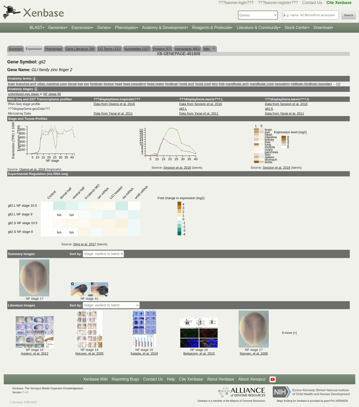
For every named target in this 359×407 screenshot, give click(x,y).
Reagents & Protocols (211, 27)
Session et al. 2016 (177, 167)
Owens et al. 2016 (32, 169)
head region (155, 84)
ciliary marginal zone (52, 84)
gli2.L (183, 109)
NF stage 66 (52, 94)
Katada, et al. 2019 (144, 353)
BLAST (36, 27)
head (118, 84)
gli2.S (269, 109)
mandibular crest (261, 84)
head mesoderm (134, 84)
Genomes (57, 27)
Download (322, 27)
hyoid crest (203, 84)
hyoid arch (187, 84)
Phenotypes (125, 27)
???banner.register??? (278, 2)
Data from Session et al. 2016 (200, 104)
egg (80, 84)
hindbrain (172, 84)
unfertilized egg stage (24, 94)
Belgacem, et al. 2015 (199, 353)
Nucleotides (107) (137, 49)
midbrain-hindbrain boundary (311, 84)
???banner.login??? (236, 2)
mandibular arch (237, 84)
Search (348, 15)
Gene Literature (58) (80, 49)
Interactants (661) (187, 49)
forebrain (96, 84)
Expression (81, 27)
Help (171, 379)
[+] (338, 84)
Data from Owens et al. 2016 (114, 104)
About (252, 379)
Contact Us (312, 2)
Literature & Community (257, 27)
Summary (16, 49)
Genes (103, 27)
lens (215, 84)
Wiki (206, 49)
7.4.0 (25, 392)
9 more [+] (289, 333)
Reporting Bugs (125, 379)
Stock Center (296, 27)
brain (11, 84)
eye (86, 84)
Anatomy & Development (164, 27)
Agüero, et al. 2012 (34, 353)
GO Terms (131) (109, 49)
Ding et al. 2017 (84, 244)
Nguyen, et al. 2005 (89, 353)
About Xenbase (220, 379)
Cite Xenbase (191, 379)
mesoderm (282, 84)
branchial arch (26, 84)
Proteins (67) (162, 49)
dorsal (72, 84)
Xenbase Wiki (95, 379)
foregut (109, 84)
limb (222, 84)
